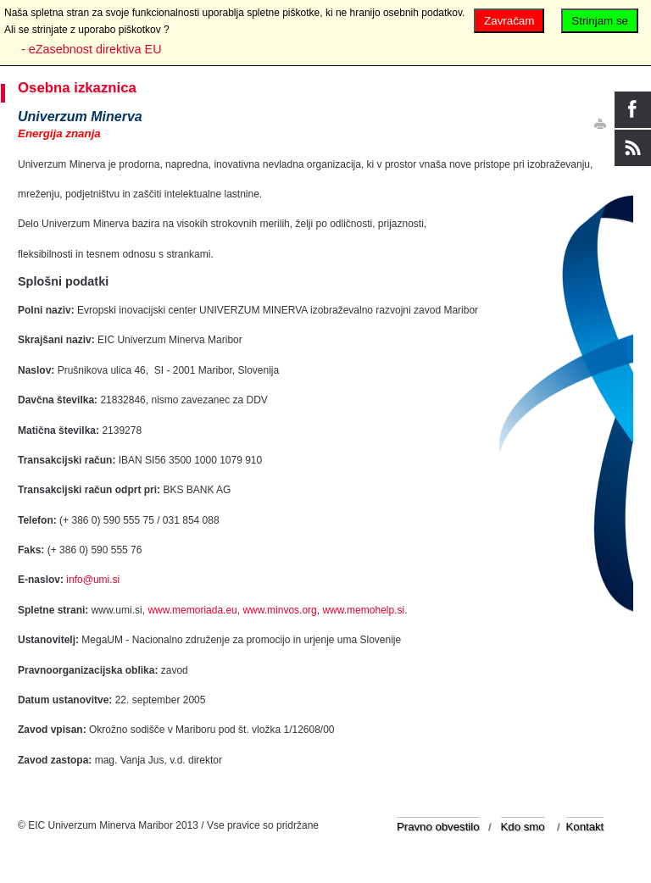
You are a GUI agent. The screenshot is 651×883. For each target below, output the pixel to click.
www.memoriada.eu (191, 610)
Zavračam (509, 20)
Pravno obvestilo (438, 826)
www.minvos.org (279, 610)
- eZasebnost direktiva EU (91, 49)
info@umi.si (93, 580)
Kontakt (585, 826)
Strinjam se (599, 20)
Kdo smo (523, 826)
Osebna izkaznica (77, 88)
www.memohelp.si (363, 610)
